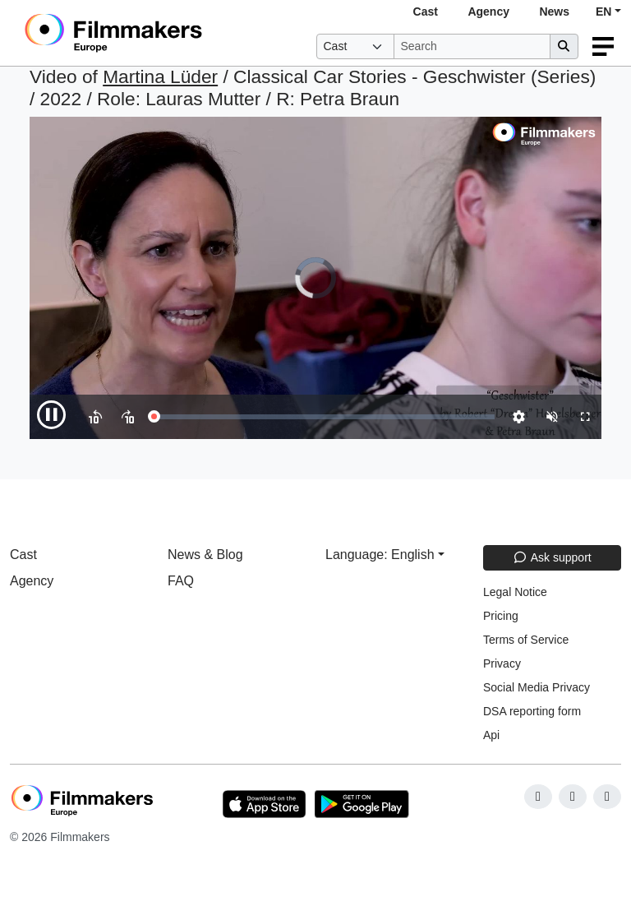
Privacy (502, 663)
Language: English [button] (380, 555)
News (554, 11)
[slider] (324, 416)
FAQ (181, 581)
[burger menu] (603, 46)
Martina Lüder (160, 76)
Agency (488, 11)
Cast (425, 11)
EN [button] (603, 11)
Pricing (500, 615)
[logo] (153, 33)
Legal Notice (515, 592)
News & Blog (205, 555)
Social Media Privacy (536, 687)
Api (491, 735)
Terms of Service (526, 639)
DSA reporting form (532, 711)
